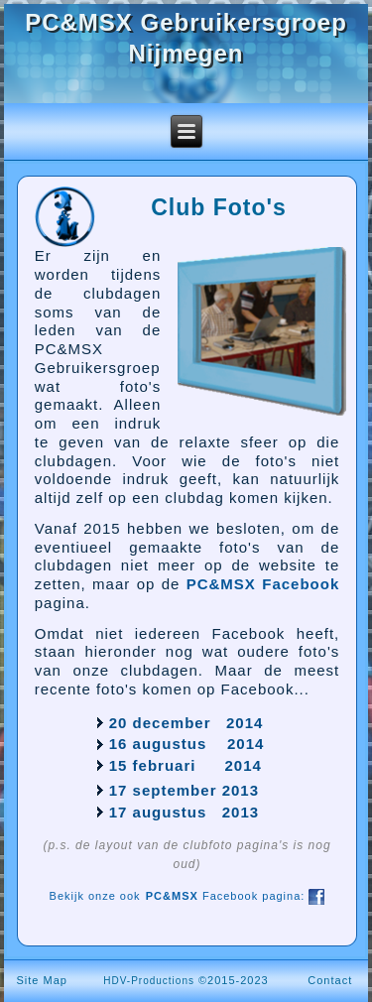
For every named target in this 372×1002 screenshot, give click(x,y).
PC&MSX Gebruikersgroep (186, 22)
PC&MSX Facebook (263, 583)
